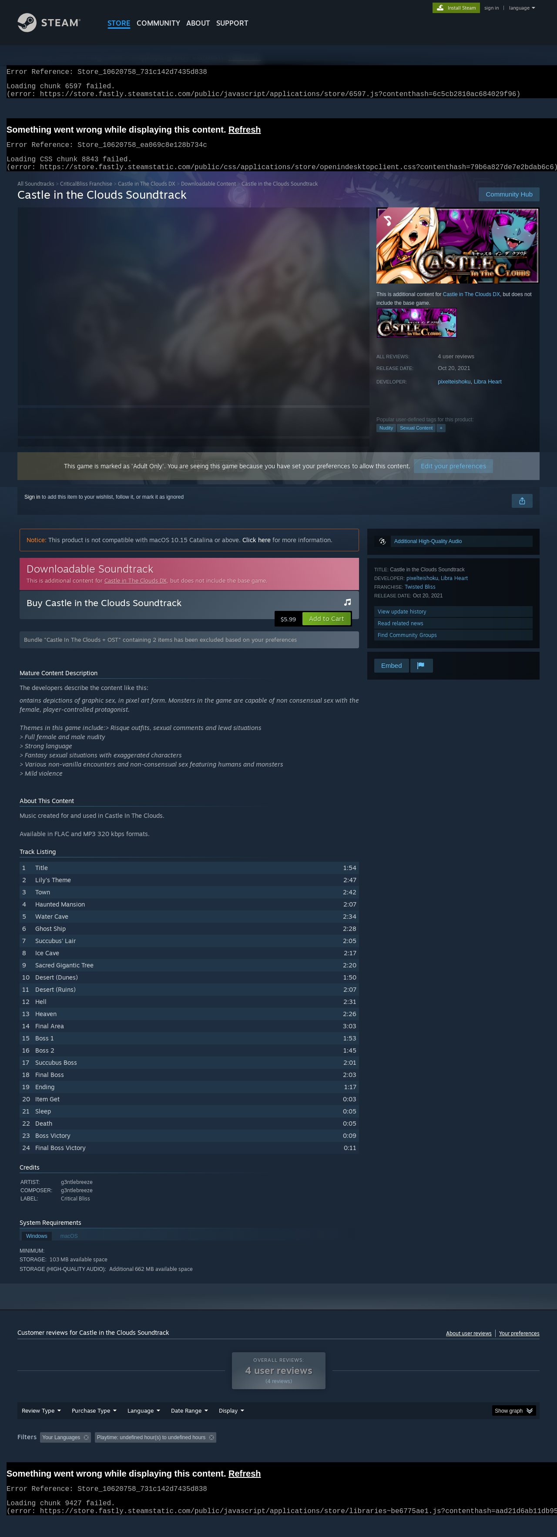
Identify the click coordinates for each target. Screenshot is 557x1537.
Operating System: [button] (351, 1454)
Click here (256, 550)
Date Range (186, 1427)
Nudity (386, 438)
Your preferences (519, 1343)
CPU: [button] (396, 1454)
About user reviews (469, 1343)
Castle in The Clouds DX (146, 194)
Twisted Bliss (420, 597)
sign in (491, 8)
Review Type (38, 1427)
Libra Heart (488, 392)
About (198, 23)
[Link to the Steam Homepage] (55, 29)
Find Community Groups (407, 645)
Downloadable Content (208, 194)
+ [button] (441, 438)
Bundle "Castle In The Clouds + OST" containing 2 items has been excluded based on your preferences (160, 650)
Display (228, 1427)
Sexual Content (416, 438)
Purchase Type (91, 1427)
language (519, 8)
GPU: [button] (425, 1454)
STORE (119, 23)
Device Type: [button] (464, 1454)
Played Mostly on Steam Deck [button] (279, 1454)
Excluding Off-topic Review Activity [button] (149, 1454)
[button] (326, 629)
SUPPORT (232, 23)
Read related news (400, 633)
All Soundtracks (35, 194)
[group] (278, 1454)
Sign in (32, 507)
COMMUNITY (158, 23)
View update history (402, 622)
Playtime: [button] (216, 1454)
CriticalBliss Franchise (86, 194)
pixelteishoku (454, 392)
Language (141, 1427)
